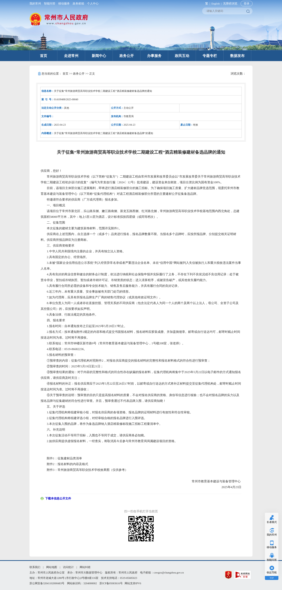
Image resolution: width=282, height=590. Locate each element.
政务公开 (126, 56)
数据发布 (237, 56)
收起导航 (272, 572)
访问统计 (68, 567)
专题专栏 (210, 56)
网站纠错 (85, 567)
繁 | (207, 3)
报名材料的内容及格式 (73, 464)
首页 (43, 56)
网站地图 (51, 567)
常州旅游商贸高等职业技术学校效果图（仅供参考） (93, 470)
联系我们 (34, 567)
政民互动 (182, 56)
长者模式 (272, 522)
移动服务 (64, 3)
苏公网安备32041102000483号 (46, 583)
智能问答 (49, 3)
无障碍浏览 (230, 3)
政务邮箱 (78, 3)
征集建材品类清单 (70, 458)
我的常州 (35, 3)
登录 (246, 3)
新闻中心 (99, 56)
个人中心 (92, 3)
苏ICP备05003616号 (110, 583)
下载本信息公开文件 (58, 498)
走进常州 (71, 56)
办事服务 (154, 56)
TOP (272, 578)
